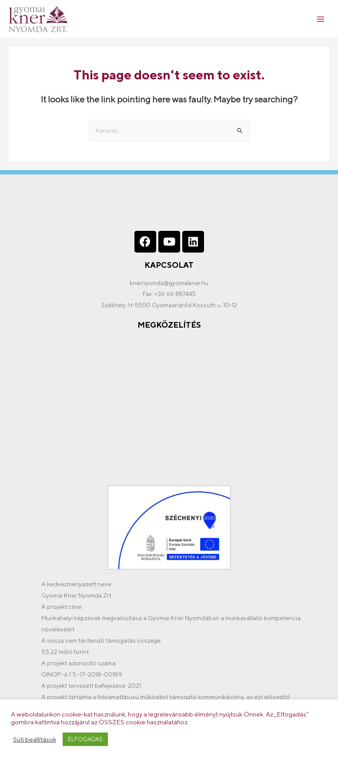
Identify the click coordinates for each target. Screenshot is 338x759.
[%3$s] (169, 407)
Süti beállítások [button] (34, 739)
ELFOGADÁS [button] (85, 739)
